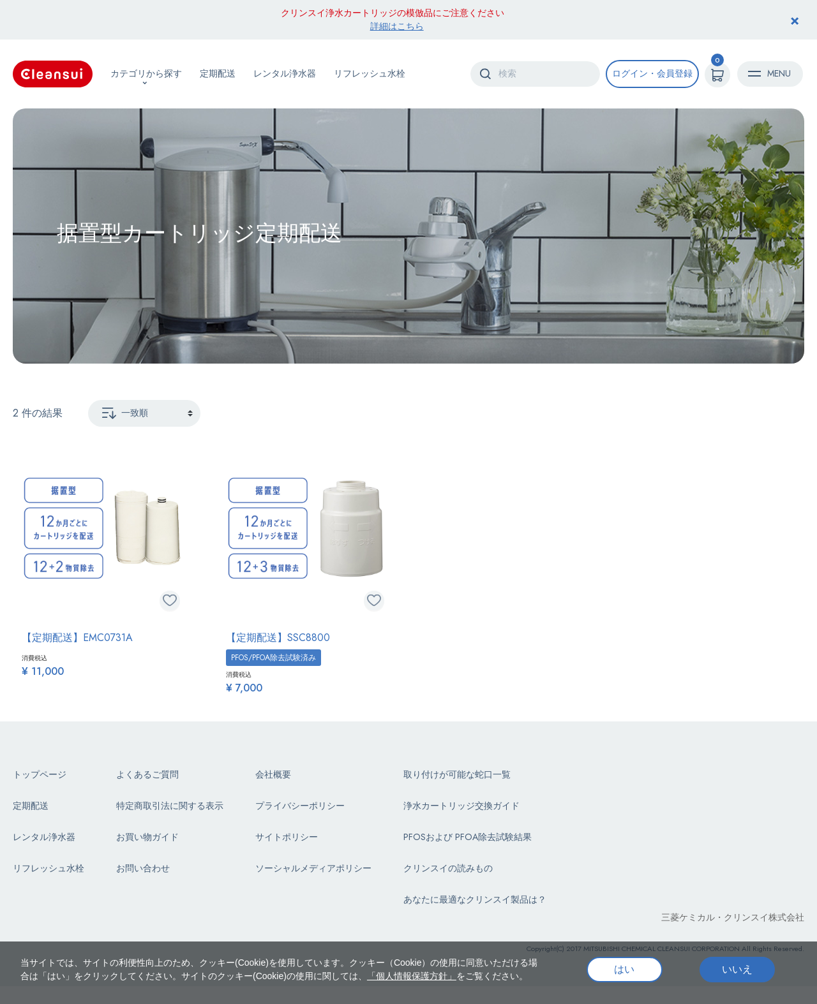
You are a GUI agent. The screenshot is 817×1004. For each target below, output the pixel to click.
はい (624, 969)
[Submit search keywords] (485, 73)
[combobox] (535, 74)
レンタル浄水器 (284, 73)
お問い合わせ (143, 868)
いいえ (737, 969)
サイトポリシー (286, 837)
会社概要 (273, 774)
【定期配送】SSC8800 (278, 637)
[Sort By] (144, 413)
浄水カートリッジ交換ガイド (461, 805)
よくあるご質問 (147, 774)
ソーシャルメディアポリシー (313, 868)
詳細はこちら (397, 26)
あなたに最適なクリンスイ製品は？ (474, 899)
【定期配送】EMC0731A (77, 637)
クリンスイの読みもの (448, 868)
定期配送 (218, 73)
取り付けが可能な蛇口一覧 (457, 774)
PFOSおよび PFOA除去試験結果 (467, 837)
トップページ (39, 774)
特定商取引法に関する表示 (169, 805)
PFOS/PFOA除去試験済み (273, 657)
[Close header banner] (794, 20)
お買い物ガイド (147, 837)
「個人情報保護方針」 (411, 976)
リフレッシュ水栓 (369, 73)
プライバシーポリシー (300, 805)
